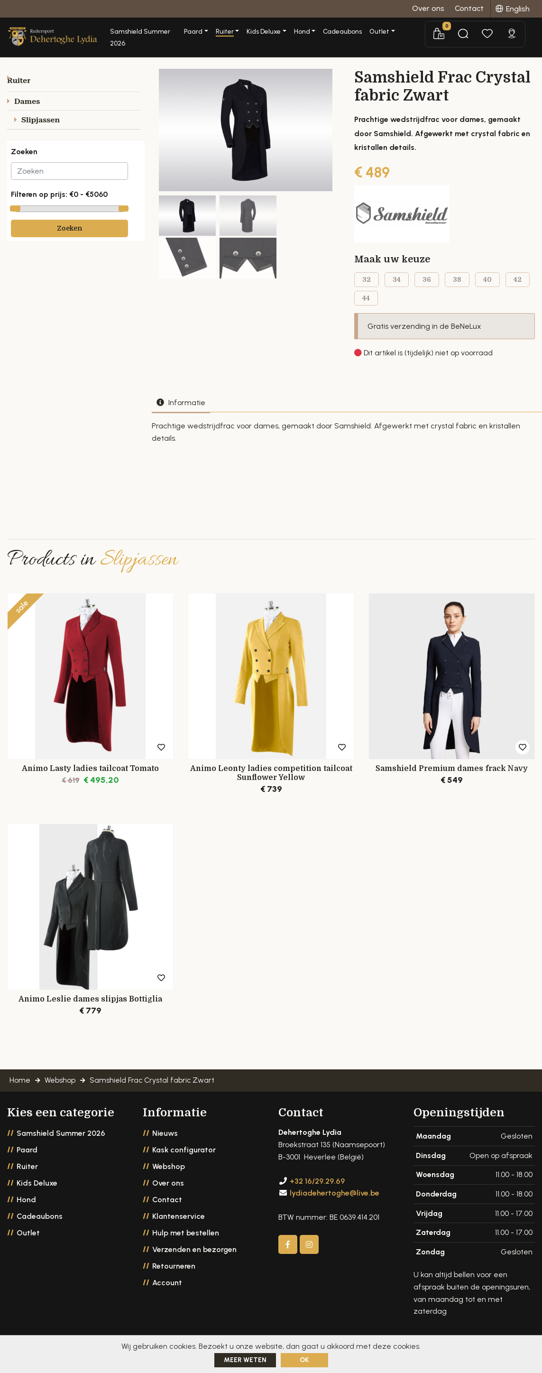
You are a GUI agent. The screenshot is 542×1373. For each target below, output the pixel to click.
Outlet (28, 1241)
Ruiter (27, 1174)
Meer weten (245, 1360)
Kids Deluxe (37, 1191)
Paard (27, 1158)
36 (427, 284)
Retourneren (173, 1274)
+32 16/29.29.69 (317, 1189)
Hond (26, 1208)
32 (366, 284)
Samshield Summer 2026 (173, 32)
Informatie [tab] (180, 406)
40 (487, 284)
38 (457, 284)
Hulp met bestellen (185, 1241)
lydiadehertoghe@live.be (334, 1201)
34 (397, 284)
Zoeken (69, 232)
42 (518, 284)
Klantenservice (178, 1224)
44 (366, 302)
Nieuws (165, 1141)
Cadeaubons (377, 32)
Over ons (168, 1191)
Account (167, 1291)
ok (304, 1360)
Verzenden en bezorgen (194, 1257)
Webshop (168, 1174)
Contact (167, 1208)
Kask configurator (184, 1158)
